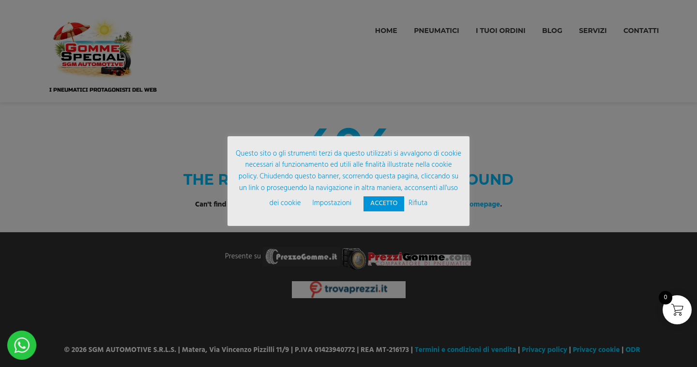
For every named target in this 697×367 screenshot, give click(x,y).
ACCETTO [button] (383, 203)
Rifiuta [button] (418, 203)
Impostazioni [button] (331, 203)
